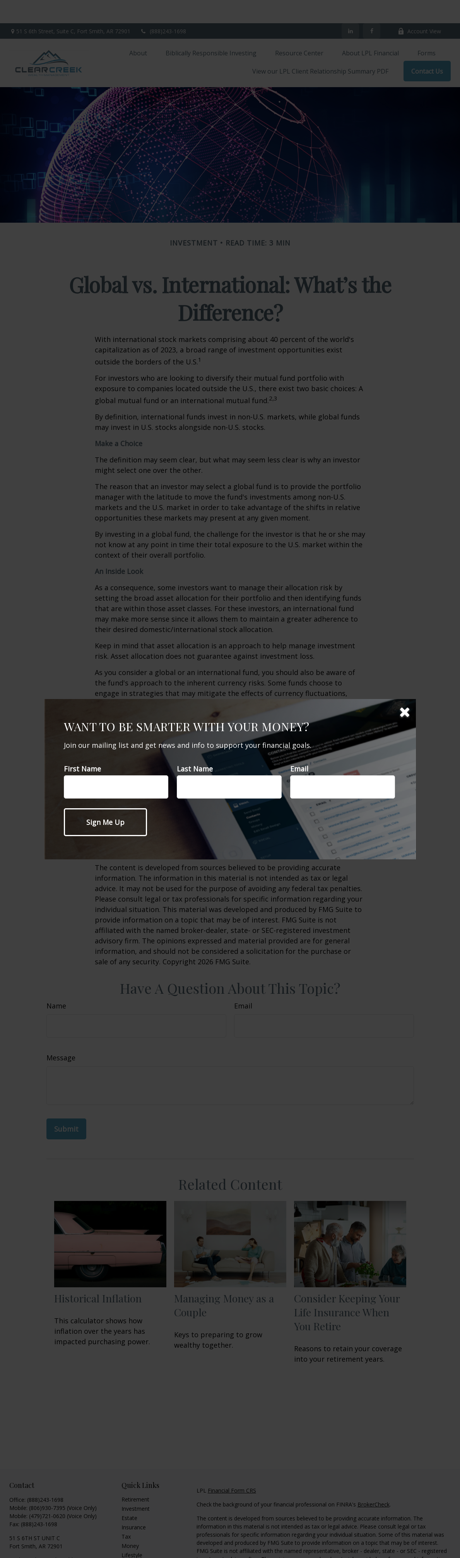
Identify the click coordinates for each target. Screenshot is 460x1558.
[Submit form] (105, 822)
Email (299, 768)
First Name (82, 768)
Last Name (195, 768)
